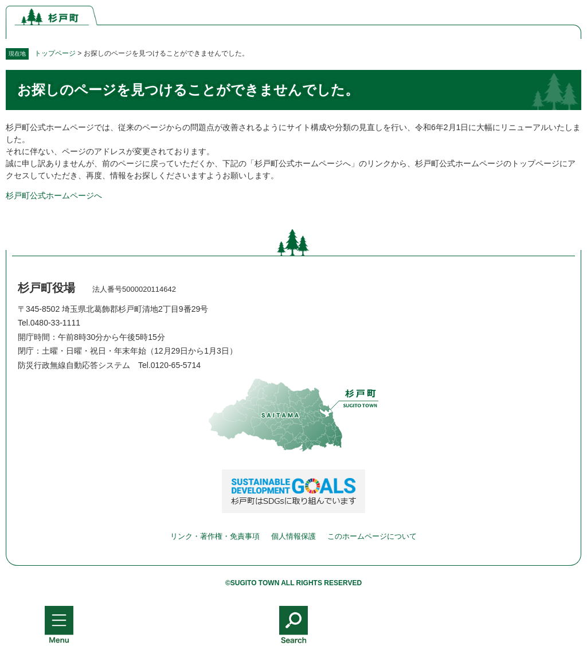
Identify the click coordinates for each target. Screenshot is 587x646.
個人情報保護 (293, 536)
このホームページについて (372, 536)
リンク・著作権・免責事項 (215, 536)
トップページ (55, 53)
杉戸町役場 (46, 287)
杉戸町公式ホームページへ (54, 195)
